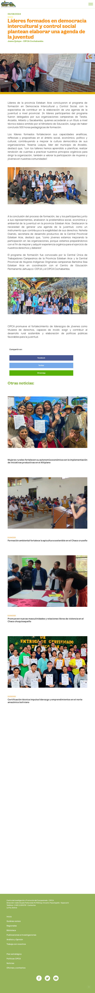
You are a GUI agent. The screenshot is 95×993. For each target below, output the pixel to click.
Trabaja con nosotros (16, 944)
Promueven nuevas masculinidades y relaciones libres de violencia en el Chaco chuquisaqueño (46, 620)
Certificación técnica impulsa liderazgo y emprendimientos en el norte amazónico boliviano (45, 701)
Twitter (41, 365)
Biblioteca (11, 930)
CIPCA (8, 4)
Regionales (12, 925)
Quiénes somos (14, 921)
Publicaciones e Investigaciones (21, 935)
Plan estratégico (14, 954)
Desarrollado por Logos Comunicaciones (89, 987)
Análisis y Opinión (15, 939)
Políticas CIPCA (14, 958)
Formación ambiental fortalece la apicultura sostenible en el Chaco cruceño (47, 540)
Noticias (10, 963)
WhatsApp (41, 373)
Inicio (9, 916)
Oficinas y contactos (16, 967)
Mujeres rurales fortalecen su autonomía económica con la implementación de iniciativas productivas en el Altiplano (47, 461)
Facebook (41, 358)
